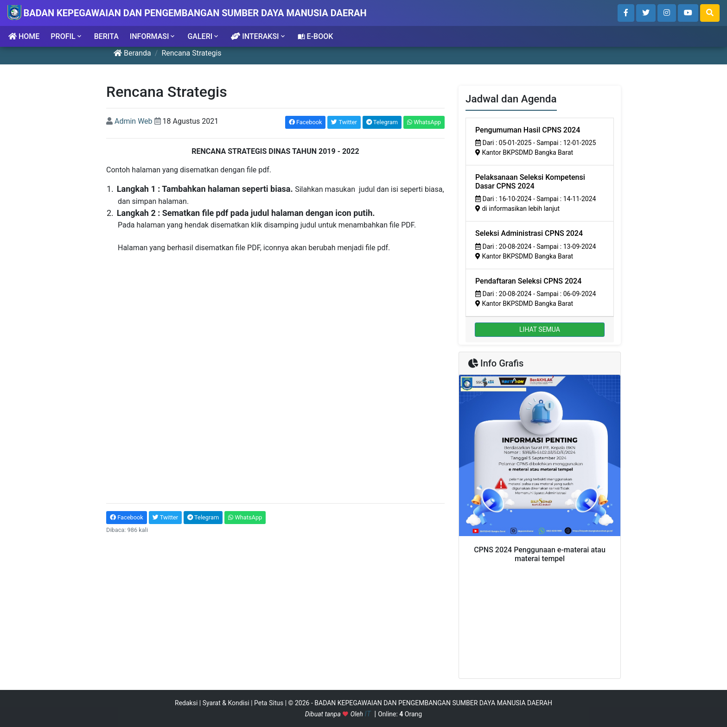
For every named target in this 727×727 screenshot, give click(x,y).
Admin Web (134, 121)
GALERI (203, 36)
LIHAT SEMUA (539, 329)
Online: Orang (400, 714)
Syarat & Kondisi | (228, 703)
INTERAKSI (258, 36)
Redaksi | (189, 703)
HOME (23, 36)
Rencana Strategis (191, 53)
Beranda (132, 53)
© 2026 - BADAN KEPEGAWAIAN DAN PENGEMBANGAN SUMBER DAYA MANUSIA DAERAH (420, 703)
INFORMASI (153, 36)
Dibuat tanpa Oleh (335, 714)
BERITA (106, 36)
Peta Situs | (271, 703)
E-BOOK (315, 36)
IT (368, 713)
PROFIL (67, 36)
